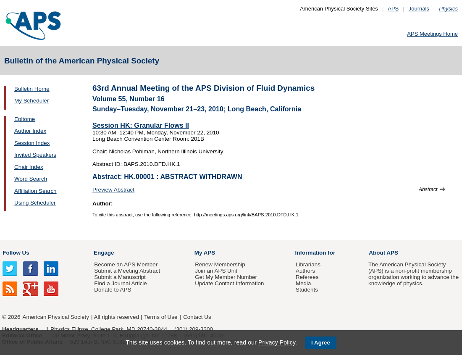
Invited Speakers (35, 155)
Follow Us (16, 253)
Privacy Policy (276, 342)
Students (307, 290)
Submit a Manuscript (119, 277)
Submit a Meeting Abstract (127, 271)
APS (393, 8)
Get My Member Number (226, 277)
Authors (305, 271)
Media (303, 283)
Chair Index (28, 167)
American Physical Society (56, 317)
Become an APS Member (126, 264)
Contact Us (197, 317)
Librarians (308, 264)
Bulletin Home (32, 89)
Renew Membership (220, 264)
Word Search (30, 179)
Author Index (30, 131)
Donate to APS (112, 290)
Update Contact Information (229, 283)
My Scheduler (31, 100)
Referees (307, 277)
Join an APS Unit (216, 271)
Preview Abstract (113, 190)
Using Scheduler (35, 203)
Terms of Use (160, 317)
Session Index (32, 143)
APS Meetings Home (432, 34)
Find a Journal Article (120, 283)
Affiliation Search (35, 191)
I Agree (320, 342)
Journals (419, 8)
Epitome (24, 119)
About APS (383, 253)
